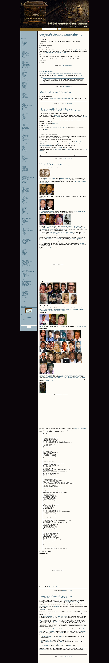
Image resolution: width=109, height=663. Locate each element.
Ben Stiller (84, 116)
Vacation (24, 75)
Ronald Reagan (48, 227)
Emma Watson (25, 297)
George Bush (25, 88)
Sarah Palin (24, 197)
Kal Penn (64, 377)
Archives (34, 29)
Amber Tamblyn (61, 310)
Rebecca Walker (25, 269)
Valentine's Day (25, 176)
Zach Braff (67, 375)
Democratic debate (47, 616)
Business (24, 296)
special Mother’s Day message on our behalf (57, 52)
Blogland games (25, 135)
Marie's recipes (25, 267)
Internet (58, 35)
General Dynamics (50, 631)
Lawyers (24, 82)
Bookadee (24, 243)
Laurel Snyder (25, 285)
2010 (23, 246)
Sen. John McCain (45, 644)
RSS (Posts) (24, 319)
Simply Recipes (25, 239)
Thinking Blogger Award (27, 79)
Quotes (23, 106)
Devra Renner (25, 206)
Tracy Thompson (25, 128)
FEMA (23, 129)
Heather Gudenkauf (26, 290)
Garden (23, 232)
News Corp (54, 123)
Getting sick (24, 83)
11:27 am (65, 86)
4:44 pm (64, 103)
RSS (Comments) (26, 320)
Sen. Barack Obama (50, 178)
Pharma (23, 121)
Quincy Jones (47, 309)
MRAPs (41, 620)
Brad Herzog (25, 273)
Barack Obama (59, 73)
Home (22, 29)
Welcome (24, 43)
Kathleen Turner (43, 379)
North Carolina (25, 97)
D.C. (63, 73)
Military (23, 47)
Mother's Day (69, 35)
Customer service (26, 162)
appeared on (48, 211)
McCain (47, 237)
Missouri (24, 295)
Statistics (24, 87)
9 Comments (69, 158)
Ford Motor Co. (46, 125)
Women (23, 244)
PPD (23, 126)
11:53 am (65, 65)
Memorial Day (25, 193)
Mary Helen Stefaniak (26, 281)
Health (65, 110)
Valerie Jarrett (25, 238)
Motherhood (74, 35)
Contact (39, 29)
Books (23, 76)
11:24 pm (64, 590)
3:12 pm (64, 158)
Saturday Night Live (65, 178)
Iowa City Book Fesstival (27, 280)
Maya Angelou (77, 308)
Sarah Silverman (68, 149)
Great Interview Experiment (28, 177)
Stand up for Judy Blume (78, 50)
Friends (23, 157)
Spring (23, 222)
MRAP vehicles (25, 81)
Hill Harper (76, 376)
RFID (23, 138)
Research (24, 86)
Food (23, 199)
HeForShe (24, 300)
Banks (23, 194)
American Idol (50, 110)
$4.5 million (83, 631)
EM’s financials (58, 118)
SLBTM (23, 118)
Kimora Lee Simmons (78, 309)
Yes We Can (65, 394)
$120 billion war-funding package (63, 600)
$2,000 (59, 644)
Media (50, 166)
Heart (68, 110)
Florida (23, 219)
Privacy (23, 165)
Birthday (24, 203)
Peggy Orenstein (25, 263)
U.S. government (70, 93)
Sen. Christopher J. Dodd (47, 639)
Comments (69, 65)
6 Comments (69, 590)
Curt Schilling (62, 326)
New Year (24, 211)
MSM (53, 166)
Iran (23, 148)
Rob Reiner (70, 309)
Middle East (24, 73)
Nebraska (24, 100)
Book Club (24, 255)
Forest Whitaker (55, 379)
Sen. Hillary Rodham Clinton (72, 601)
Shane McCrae (25, 293)
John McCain (53, 235)
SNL (59, 166)
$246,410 (61, 636)
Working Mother (25, 49)
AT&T (44, 132)
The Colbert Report (78, 227)
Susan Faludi (25, 270)
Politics (74, 73)
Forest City (24, 252)
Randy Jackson (73, 144)
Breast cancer (25, 123)
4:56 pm (64, 656)
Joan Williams (25, 259)
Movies (23, 58)
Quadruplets (24, 150)
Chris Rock (69, 377)
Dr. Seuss (24, 249)
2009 (23, 210)
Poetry (23, 301)
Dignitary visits (25, 66)
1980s (23, 155)
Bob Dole (42, 211)
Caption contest (25, 62)
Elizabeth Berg (25, 291)
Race (23, 114)
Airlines (23, 44)
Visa (23, 187)
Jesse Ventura (76, 226)
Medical (23, 120)
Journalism (46, 166)
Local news (24, 68)
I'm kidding (24, 181)
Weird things (24, 84)
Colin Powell (24, 57)
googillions (58, 116)
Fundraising (54, 35)
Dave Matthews (57, 377)
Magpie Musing (25, 182)
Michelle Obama (25, 227)
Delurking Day (25, 113)
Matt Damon (72, 110)
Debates (24, 74)
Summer (24, 233)
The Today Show (25, 213)
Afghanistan (24, 72)
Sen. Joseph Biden (62, 616)
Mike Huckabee (48, 247)
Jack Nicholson (63, 309)
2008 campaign (51, 73)
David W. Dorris (25, 283)
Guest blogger (25, 161)
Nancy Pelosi (25, 221)
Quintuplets (24, 151)
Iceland (23, 146)
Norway (23, 147)
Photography (25, 152)
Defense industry (57, 597)
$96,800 (63, 639)
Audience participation (27, 105)
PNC (23, 229)
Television (79, 73)
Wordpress (28, 317)
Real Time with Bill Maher (62, 229)
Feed (30, 29)
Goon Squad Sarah (26, 204)
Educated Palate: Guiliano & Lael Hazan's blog (28, 262)
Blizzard (23, 245)
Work (23, 71)
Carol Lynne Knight (26, 265)
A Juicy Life (24, 173)
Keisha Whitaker (64, 379)
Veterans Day (25, 136)
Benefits (23, 124)
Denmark (24, 141)
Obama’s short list (58, 75)
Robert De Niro (49, 376)
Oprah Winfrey (49, 380)
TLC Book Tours (25, 254)
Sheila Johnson (49, 377)
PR (78, 35)
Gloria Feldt (24, 242)
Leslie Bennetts (25, 190)
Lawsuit (23, 99)
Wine (23, 251)
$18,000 (69, 644)
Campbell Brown (25, 202)
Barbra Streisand (53, 310)
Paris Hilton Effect (26, 64)
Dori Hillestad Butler (26, 284)
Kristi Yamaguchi (25, 275)
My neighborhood (26, 67)
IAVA (23, 137)
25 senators (73, 647)
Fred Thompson (53, 226)
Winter (23, 159)
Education (24, 91)
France (23, 175)
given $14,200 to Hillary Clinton (65, 376)
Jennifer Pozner (25, 260)
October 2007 (43, 180)
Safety (23, 103)
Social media (25, 225)
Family (23, 70)
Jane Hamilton (25, 282)
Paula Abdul (44, 144)
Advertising (48, 35)
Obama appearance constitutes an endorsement (62, 232)
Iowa (23, 201)
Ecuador (24, 125)
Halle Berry (61, 375)
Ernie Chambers (25, 102)
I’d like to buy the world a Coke (60, 127)
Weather (24, 117)
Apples (23, 200)
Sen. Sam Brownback (46, 641)
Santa (23, 160)
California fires (25, 131)
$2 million (61, 632)
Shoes (23, 116)
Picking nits (24, 107)
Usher (49, 379)
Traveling (24, 85)
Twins (23, 156)
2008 (23, 209)
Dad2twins (24, 94)
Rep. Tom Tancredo (46, 645)
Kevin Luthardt (25, 294)
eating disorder (58, 144)
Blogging (24, 78)
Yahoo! (23, 215)
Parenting (24, 92)
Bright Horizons (25, 228)
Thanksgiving (25, 158)
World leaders (25, 60)
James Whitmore (72, 379)
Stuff (23, 134)
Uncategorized (25, 42)
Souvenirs (24, 98)
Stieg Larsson (25, 237)
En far (23, 140)
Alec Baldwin (25, 198)
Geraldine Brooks (26, 264)
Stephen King (25, 96)
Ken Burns (73, 375)
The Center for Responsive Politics (54, 628)
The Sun (24, 208)
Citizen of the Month (26, 172)
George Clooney (80, 375)
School (23, 77)
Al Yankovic (24, 274)
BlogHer (23, 234)
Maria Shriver (82, 377)
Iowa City (24, 276)
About (26, 29)
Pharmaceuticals (25, 139)
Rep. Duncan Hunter (46, 636)
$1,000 (59, 645)
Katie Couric (24, 167)
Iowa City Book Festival (27, 277)
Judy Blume (63, 35)
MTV (23, 112)
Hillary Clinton (71, 165)
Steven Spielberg (44, 310)
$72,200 (49, 640)
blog (81, 604)
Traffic (23, 104)
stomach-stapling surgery (46, 145)
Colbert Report (25, 178)
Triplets (23, 149)
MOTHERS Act (25, 127)
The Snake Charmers (26, 240)
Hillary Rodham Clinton (47, 308)
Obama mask (62, 180)
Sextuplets (24, 183)
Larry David (42, 376)
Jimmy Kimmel (57, 149)
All (22, 41)
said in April (56, 606)
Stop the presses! (26, 65)
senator (43, 609)
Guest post (24, 89)
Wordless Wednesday (27, 218)
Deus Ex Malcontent (49, 155)
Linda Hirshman (25, 191)
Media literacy (25, 256)
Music (76, 110)
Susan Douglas (25, 258)
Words (23, 95)
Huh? (23, 266)
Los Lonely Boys (25, 185)
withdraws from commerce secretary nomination (61, 98)
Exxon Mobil (56, 115)
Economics (55, 110)
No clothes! (24, 164)
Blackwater (24, 133)
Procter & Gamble (26, 188)
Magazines (24, 207)
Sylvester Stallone (81, 326)
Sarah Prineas (25, 287)
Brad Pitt (24, 220)
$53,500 (61, 641)
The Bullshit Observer (54, 586)
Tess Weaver (25, 286)
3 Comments (69, 656)
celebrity (82, 243)
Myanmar (24, 108)
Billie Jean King (55, 309)
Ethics (66, 73)
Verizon (23, 192)
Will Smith (75, 377)
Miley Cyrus (59, 147)
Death (23, 46)
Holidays (24, 166)
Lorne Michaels (57, 233)
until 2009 (54, 621)
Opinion (23, 93)
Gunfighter (24, 196)
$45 (46, 129)
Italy (23, 248)
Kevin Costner (25, 217)
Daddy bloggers (25, 143)
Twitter (44, 36)
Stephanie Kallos (25, 279)
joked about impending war (75, 238)
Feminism (24, 253)
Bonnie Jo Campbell (26, 288)
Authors (23, 235)
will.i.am (44, 394)
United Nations (25, 298)
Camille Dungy (25, 292)
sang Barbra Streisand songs (55, 238)
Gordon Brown (79, 141)
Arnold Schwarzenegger (67, 226)
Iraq (75, 165)
